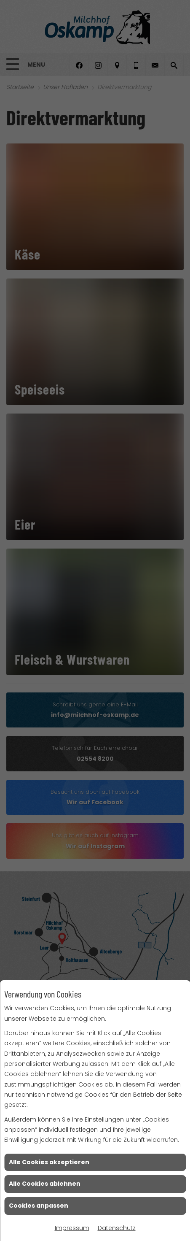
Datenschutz (117, 1228)
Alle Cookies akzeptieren (49, 1162)
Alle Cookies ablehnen (44, 1183)
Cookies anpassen (38, 1205)
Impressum (72, 1228)
